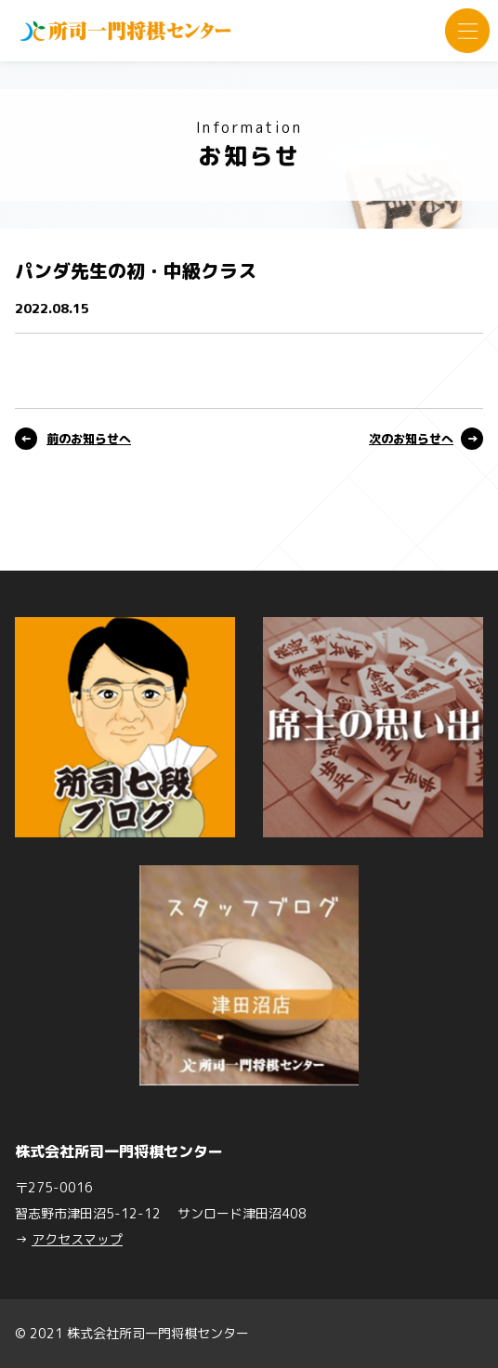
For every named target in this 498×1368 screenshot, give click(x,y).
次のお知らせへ (411, 438)
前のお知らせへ (88, 438)
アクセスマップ (77, 1239)
